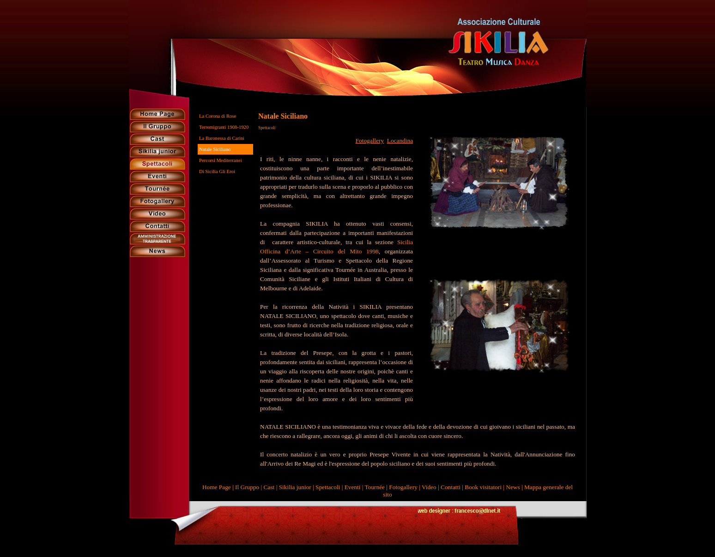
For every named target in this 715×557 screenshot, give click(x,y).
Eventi (353, 487)
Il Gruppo (247, 487)
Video (429, 487)
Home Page (216, 487)
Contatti (451, 487)
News (513, 487)
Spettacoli (327, 487)
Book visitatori (483, 487)
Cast (269, 487)
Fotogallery (370, 140)
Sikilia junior (295, 487)
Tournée (375, 487)
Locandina (400, 140)
